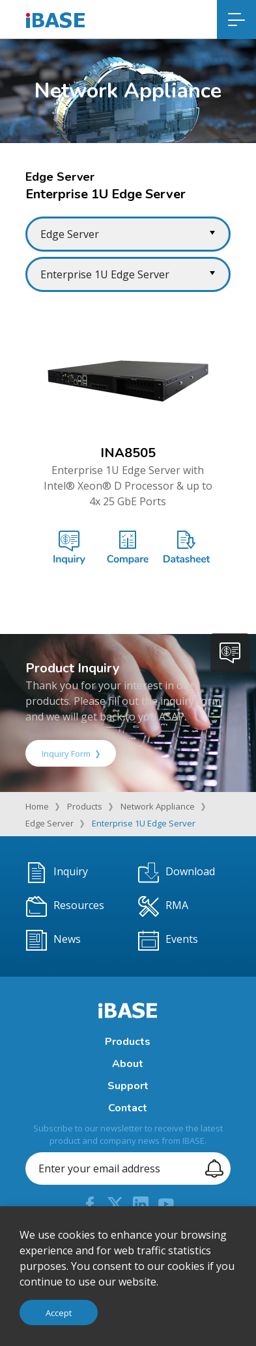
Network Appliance (158, 806)
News (53, 940)
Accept (59, 1313)
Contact (127, 1108)
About (127, 1064)
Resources (65, 906)
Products (84, 806)
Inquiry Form (71, 753)
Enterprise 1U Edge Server (143, 823)
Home (37, 806)
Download (176, 872)
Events (168, 940)
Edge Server (49, 823)
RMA (163, 906)
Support (128, 1086)
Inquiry (57, 872)
